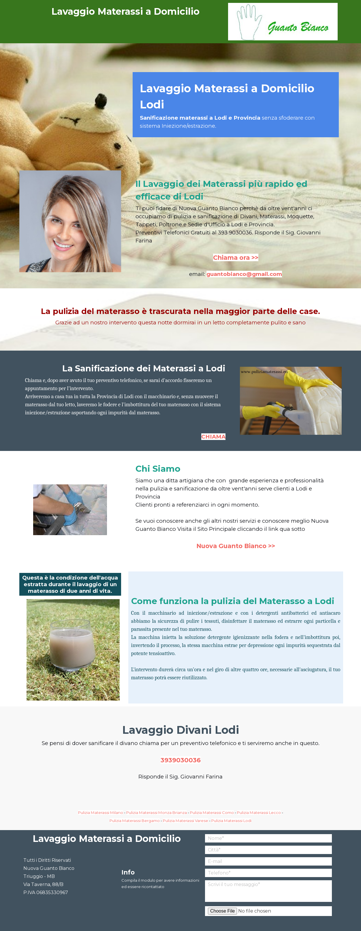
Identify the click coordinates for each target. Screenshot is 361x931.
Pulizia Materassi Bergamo (135, 820)
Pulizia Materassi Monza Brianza (156, 812)
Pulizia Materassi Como (212, 812)
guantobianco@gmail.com (244, 274)
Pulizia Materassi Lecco (259, 812)
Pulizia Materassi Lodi (231, 820)
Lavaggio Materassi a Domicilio (125, 11)
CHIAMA (213, 436)
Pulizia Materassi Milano (100, 812)
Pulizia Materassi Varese (185, 820)
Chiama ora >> (235, 257)
